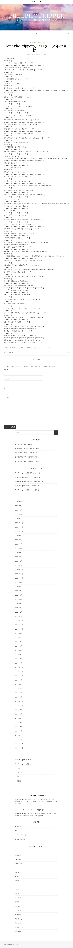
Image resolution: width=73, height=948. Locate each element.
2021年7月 (18, 544)
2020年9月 (18, 582)
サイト (6, 388)
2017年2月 (18, 735)
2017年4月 (18, 727)
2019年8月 (18, 637)
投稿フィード (19, 831)
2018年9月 (18, 680)
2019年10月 (19, 629)
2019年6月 (18, 646)
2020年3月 (18, 608)
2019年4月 (18, 654)
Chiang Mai (18, 864)
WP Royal (15, 944)
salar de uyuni (19, 885)
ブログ (48, 348)
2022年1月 (18, 518)
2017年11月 (19, 701)
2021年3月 (18, 557)
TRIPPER (29, 348)
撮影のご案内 (19, 927)
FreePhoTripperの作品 (22, 486)
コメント (6, 397)
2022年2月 (18, 514)
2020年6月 (18, 595)
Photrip (17, 876)
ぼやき (35, 348)
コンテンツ (18, 898)
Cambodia (18, 859)
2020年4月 (18, 603)
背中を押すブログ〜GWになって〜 (26, 444)
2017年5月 (18, 722)
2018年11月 (19, 671)
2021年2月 (18, 561)
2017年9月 (18, 710)
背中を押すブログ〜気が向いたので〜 (27, 448)
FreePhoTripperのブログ (36, 42)
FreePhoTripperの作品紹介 (23, 473)
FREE (6, 348)
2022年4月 (18, 506)
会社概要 (18, 914)
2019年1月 (18, 663)
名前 (6, 370)
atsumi (11, 352)
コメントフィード (20, 835)
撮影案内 (18, 931)
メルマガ (18, 910)
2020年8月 (18, 586)
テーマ (41, 348)
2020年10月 (19, 578)
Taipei (17, 889)
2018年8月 (18, 684)
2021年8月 (18, 540)
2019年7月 (18, 642)
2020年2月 (18, 612)
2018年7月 (18, 688)
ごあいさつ (18, 768)
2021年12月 (19, 523)
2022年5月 (18, 501)
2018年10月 (19, 676)
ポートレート (19, 906)
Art (16, 851)
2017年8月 (18, 714)
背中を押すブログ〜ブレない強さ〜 (26, 453)
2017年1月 (18, 739)
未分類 (17, 777)
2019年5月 (18, 650)
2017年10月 (19, 705)
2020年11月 (19, 574)
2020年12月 (19, 569)
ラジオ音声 (18, 772)
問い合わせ (18, 919)
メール (7, 379)
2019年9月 (18, 633)
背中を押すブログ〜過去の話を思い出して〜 (29, 461)
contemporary (19, 868)
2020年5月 (18, 599)
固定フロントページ (21, 923)
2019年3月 (18, 659)
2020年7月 (18, 591)
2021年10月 (19, 531)
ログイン (18, 826)
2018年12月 (19, 667)
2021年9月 (18, 535)
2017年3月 (18, 731)
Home (17, 872)
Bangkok (18, 855)
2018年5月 (18, 697)
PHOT (22, 348)
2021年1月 (18, 565)
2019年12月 (19, 620)
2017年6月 (18, 718)
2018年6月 (18, 693)
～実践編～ (18, 781)
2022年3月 (18, 510)
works (17, 893)
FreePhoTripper (14, 348)
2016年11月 (19, 748)
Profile (17, 881)
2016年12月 (19, 744)
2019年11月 (19, 625)
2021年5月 (18, 548)
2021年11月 (19, 527)
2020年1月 (18, 616)
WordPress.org (20, 839)
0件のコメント (41, 54)
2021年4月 (18, 552)
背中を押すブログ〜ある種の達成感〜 (27, 457)
